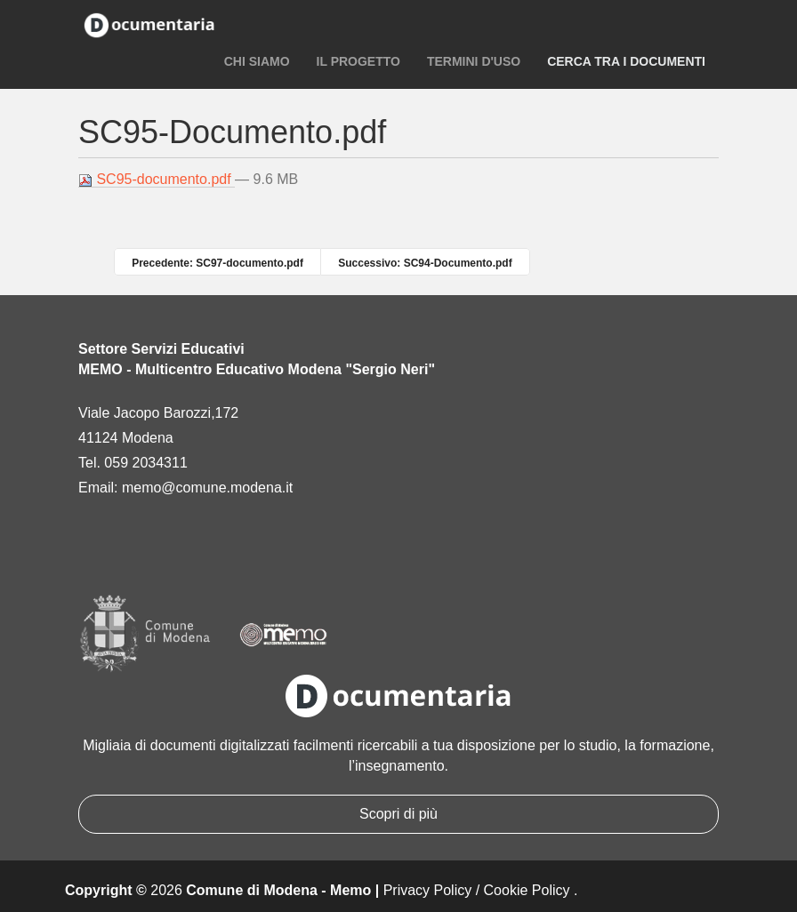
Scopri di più (398, 813)
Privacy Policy (427, 890)
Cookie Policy (527, 890)
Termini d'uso (473, 61)
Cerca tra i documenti (626, 61)
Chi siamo (257, 61)
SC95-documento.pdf (156, 180)
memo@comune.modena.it (207, 487)
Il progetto (358, 61)
